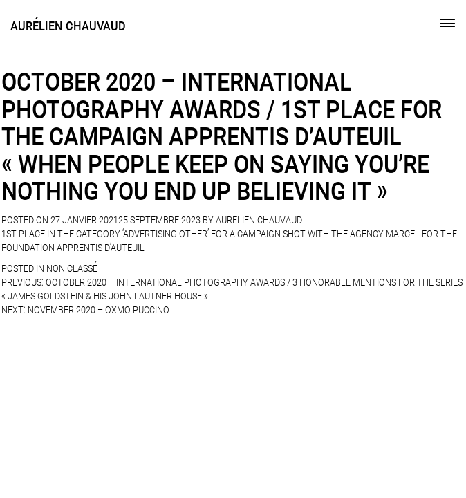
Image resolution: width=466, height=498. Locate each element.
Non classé (71, 268)
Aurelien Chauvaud (259, 219)
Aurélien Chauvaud (68, 26)
